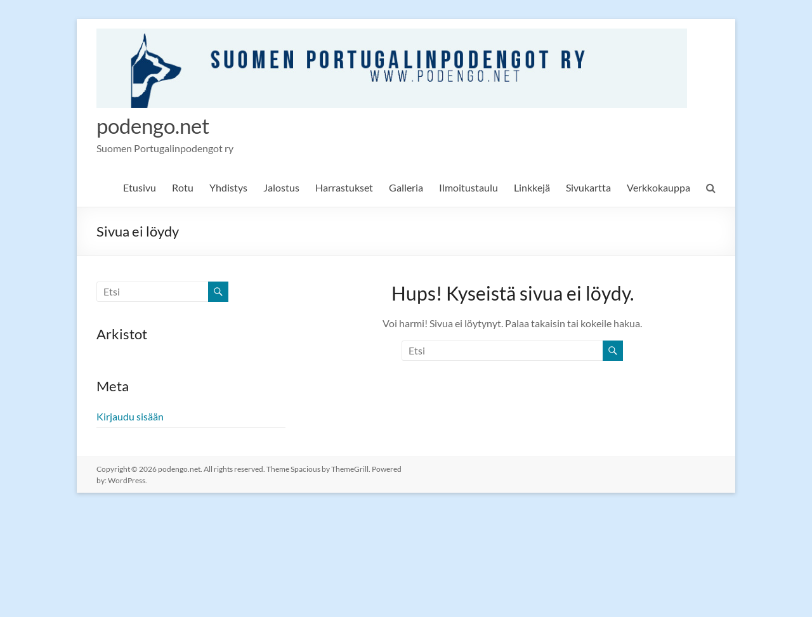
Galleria (406, 188)
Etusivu (139, 188)
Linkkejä (532, 188)
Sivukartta (588, 188)
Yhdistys (228, 188)
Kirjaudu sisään (130, 417)
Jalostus (281, 188)
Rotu (182, 188)
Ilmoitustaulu (468, 188)
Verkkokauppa (658, 188)
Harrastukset (344, 188)
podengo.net (158, 126)
